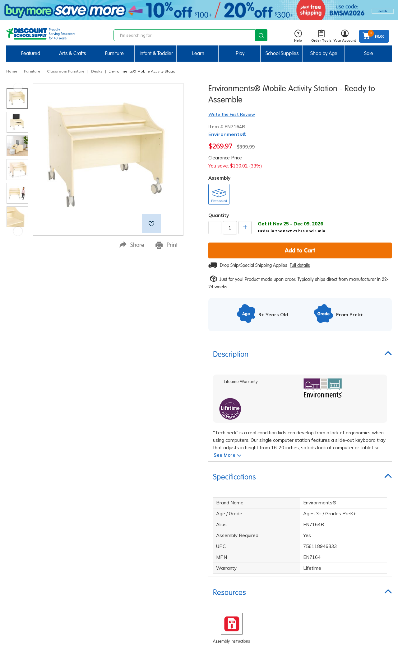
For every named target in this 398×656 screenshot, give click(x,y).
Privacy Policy (155, 545)
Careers (149, 526)
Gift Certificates (241, 545)
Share (131, 244)
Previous (17, 87)
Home (11, 71)
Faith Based (321, 517)
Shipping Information (246, 517)
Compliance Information (165, 573)
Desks (97, 71)
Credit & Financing (244, 564)
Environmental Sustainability (170, 620)
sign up (88, 524)
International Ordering (248, 554)
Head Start (320, 526)
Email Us (76, 576)
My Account (236, 573)
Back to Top (380, 634)
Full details (300, 265)
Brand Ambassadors (330, 564)
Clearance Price (225, 158)
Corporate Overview (161, 517)
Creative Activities (328, 582)
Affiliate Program (327, 554)
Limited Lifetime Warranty (168, 536)
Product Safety (156, 610)
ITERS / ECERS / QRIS (330, 536)
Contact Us (236, 508)
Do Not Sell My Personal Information (178, 554)
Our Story (151, 508)
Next (17, 231)
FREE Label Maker (327, 601)
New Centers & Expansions (336, 592)
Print (166, 245)
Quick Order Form (327, 545)
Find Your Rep (239, 592)
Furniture (32, 71)
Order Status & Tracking (250, 526)
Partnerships (154, 582)
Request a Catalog (328, 508)
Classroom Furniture (65, 71)
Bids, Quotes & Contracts (250, 582)
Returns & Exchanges (246, 536)
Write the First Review (231, 114)
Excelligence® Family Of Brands (173, 601)
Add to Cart (300, 250)
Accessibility (154, 592)
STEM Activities (325, 573)
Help (298, 36)
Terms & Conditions (161, 564)
